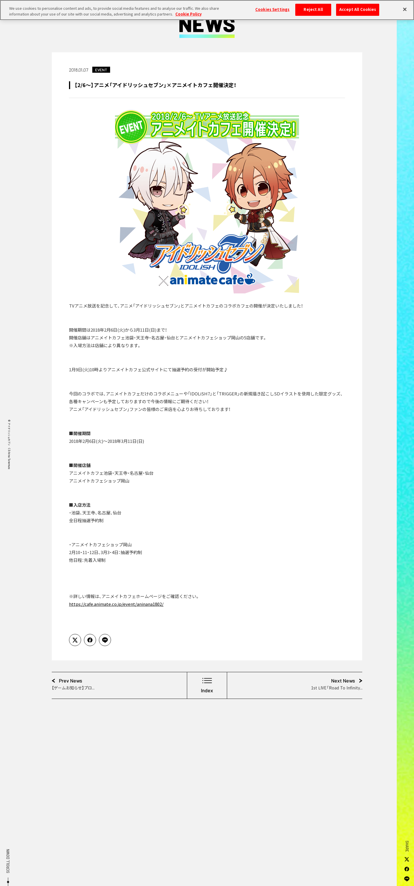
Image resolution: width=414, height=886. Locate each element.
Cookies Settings (272, 6)
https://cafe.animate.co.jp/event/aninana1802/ (116, 604)
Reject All (313, 6)
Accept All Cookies (357, 6)
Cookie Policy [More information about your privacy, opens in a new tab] (188, 10)
